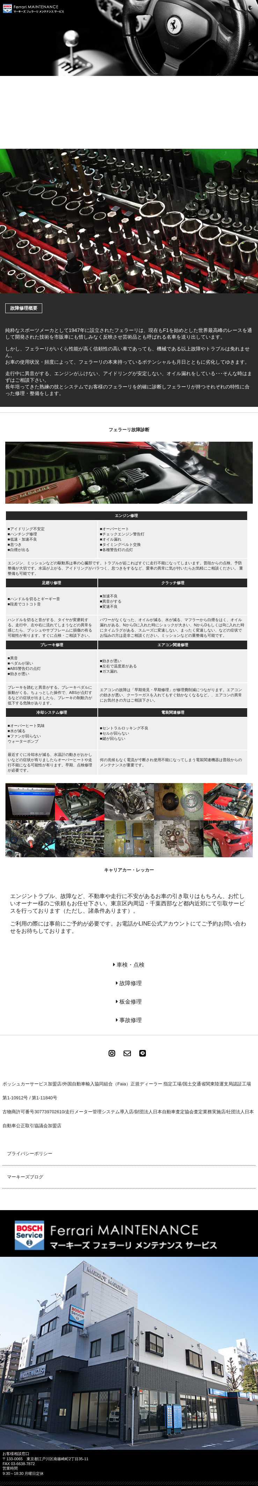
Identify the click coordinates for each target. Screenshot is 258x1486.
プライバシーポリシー (29, 1153)
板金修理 (130, 1002)
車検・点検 (131, 965)
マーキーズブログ (25, 1176)
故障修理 (130, 983)
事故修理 (130, 1020)
